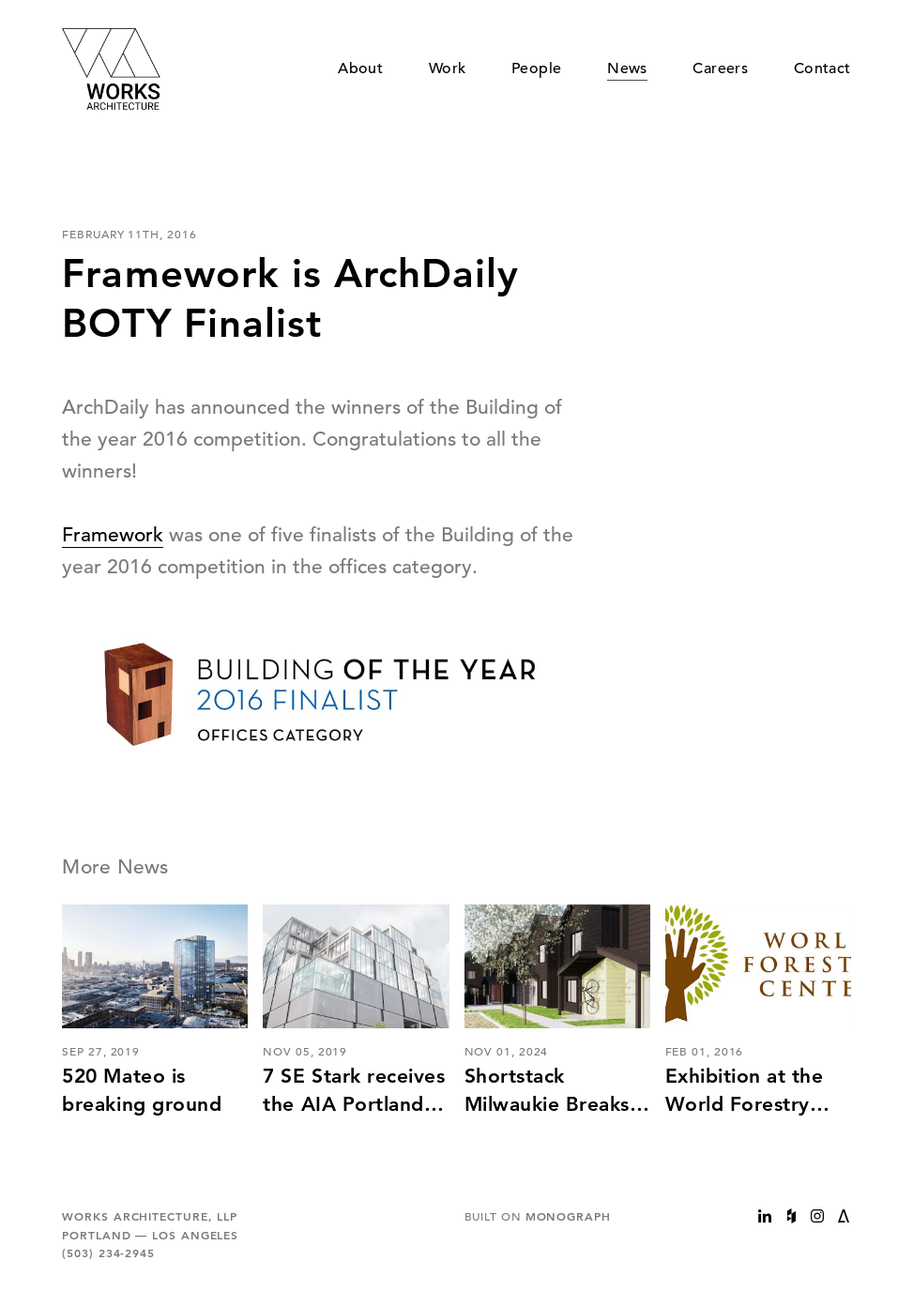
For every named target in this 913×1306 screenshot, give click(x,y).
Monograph (568, 1215)
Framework (112, 535)
